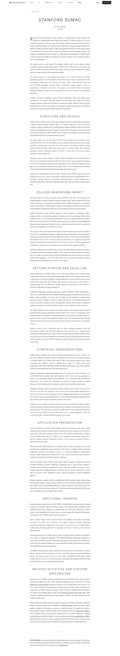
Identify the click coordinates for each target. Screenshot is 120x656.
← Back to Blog (34, 12)
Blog (82, 3)
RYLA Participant (67, 606)
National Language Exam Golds (72, 593)
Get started (106, 3)
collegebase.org (63, 645)
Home (34, 3)
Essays (62, 3)
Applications (51, 3)
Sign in (98, 3)
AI (41, 3)
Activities (72, 3)
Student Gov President (82, 611)
